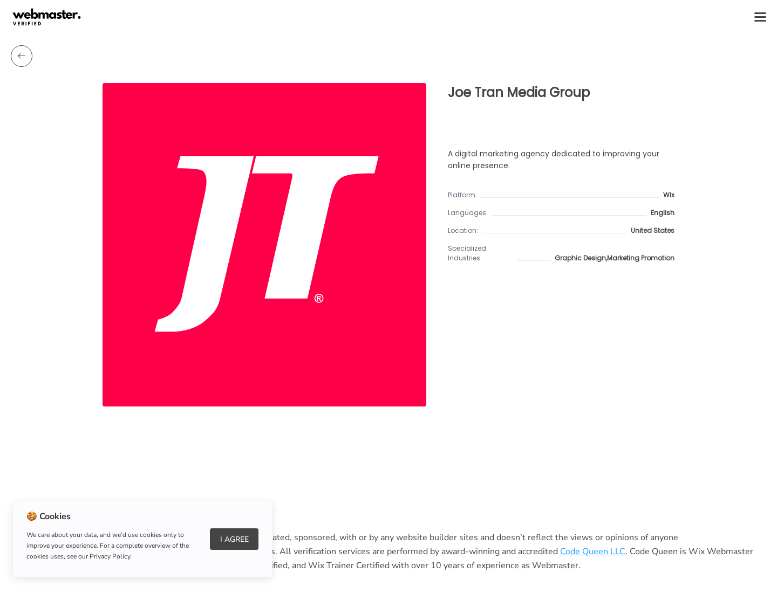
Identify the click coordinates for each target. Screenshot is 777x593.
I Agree (234, 539)
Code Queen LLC (592, 551)
